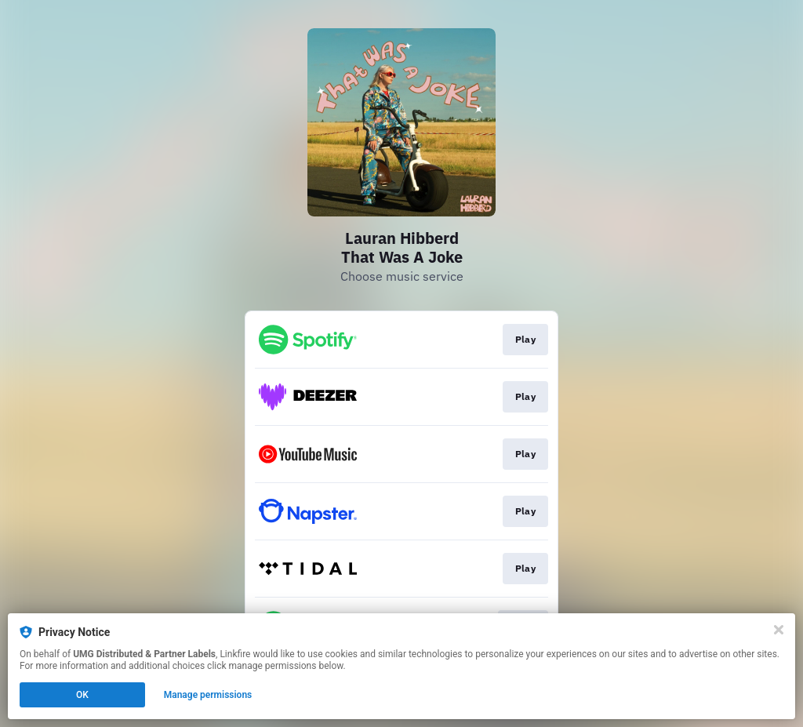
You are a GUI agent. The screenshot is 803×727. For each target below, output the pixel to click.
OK (82, 694)
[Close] (778, 629)
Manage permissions (208, 694)
